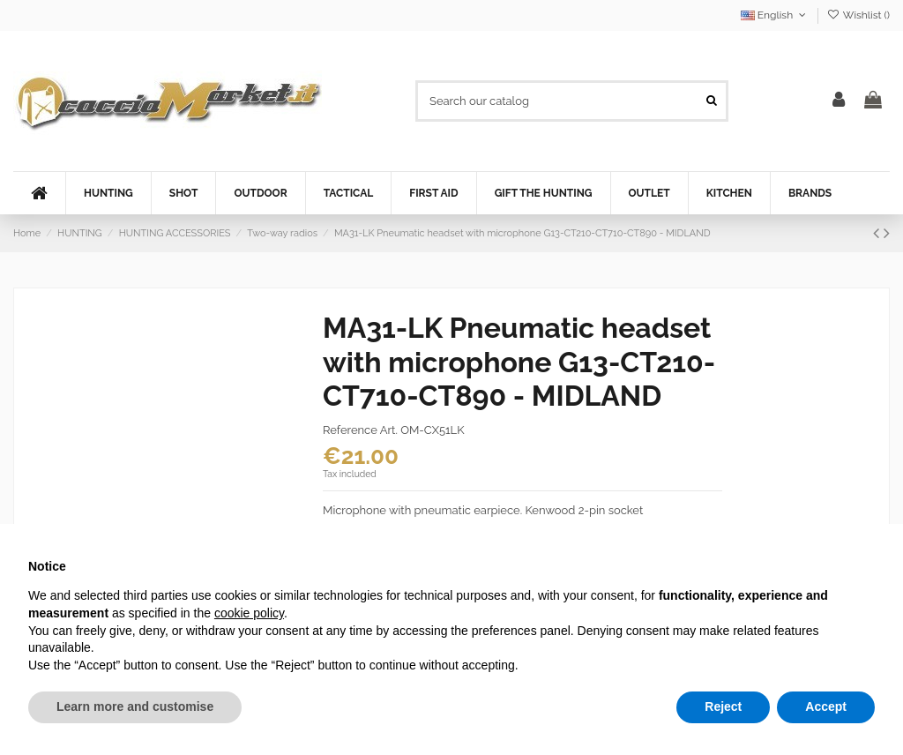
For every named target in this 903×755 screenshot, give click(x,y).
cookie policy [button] (249, 613)
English (775, 15)
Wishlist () (858, 15)
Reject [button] (723, 706)
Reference (350, 430)
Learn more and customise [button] (134, 706)
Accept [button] (826, 706)
